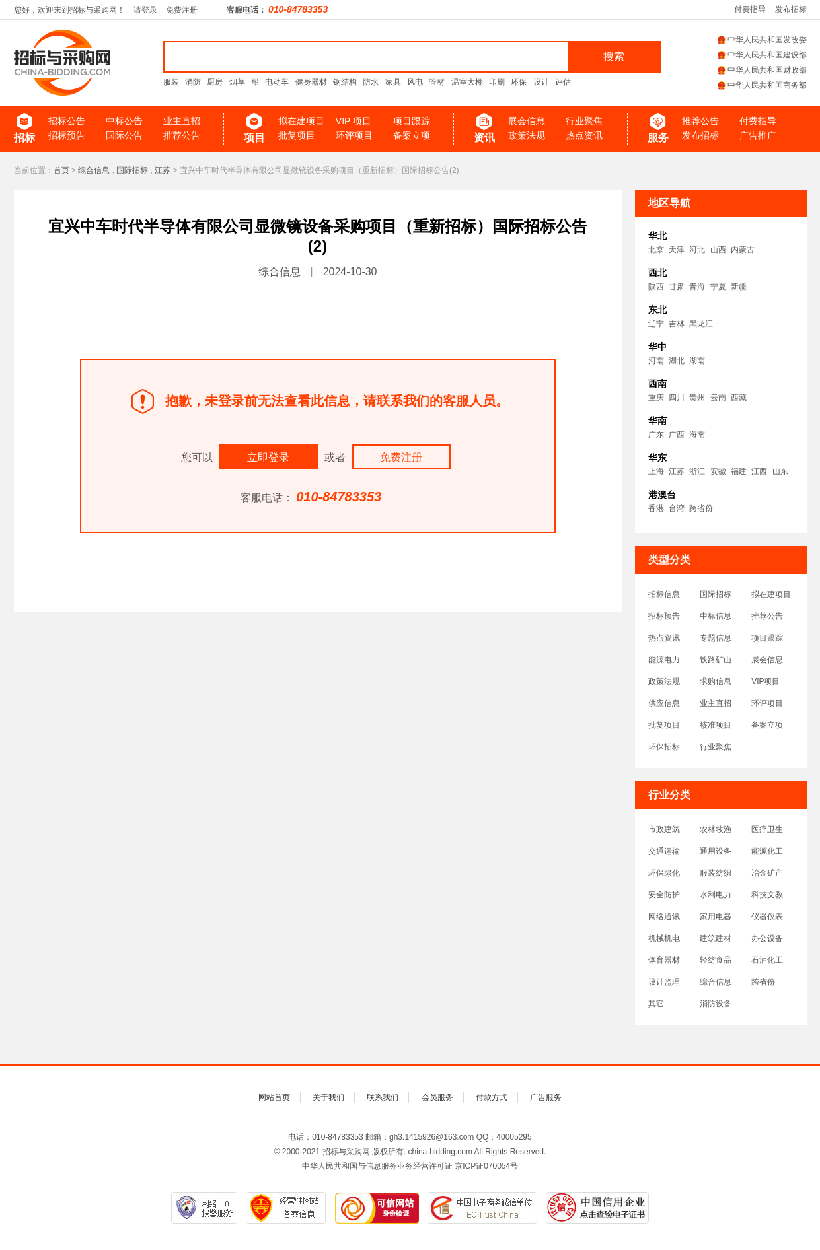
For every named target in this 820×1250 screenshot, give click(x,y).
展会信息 (526, 121)
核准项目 (715, 725)
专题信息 (715, 637)
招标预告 (66, 135)
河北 (697, 249)
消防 (193, 82)
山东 (780, 471)
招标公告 (66, 121)
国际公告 (124, 135)
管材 (437, 82)
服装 (171, 82)
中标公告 (124, 121)
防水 (371, 82)
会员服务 (437, 1097)
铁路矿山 (715, 659)
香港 (656, 508)
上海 (656, 471)
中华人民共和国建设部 (762, 54)
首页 (61, 170)
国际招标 (132, 170)
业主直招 (181, 121)
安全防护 (664, 894)
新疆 (739, 286)
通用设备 (715, 851)
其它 (656, 1003)
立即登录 (268, 457)
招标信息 (664, 594)
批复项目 (296, 135)
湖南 (697, 360)
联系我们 (382, 1097)
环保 (519, 82)
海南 (697, 434)
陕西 (656, 286)
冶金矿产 (767, 873)
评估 (563, 82)
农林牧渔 (715, 829)
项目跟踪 (411, 121)
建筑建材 (715, 938)
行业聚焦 (584, 121)
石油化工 (767, 960)
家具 (393, 82)
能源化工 (767, 851)
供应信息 (664, 703)
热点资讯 (584, 135)
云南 (718, 397)
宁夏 (718, 286)
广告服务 (546, 1097)
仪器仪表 (767, 916)
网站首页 (274, 1097)
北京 (656, 249)
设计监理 (664, 982)
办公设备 (767, 938)
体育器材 (664, 960)
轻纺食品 (715, 960)
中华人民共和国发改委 (762, 39)
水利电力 (715, 894)
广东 (656, 434)
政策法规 (526, 135)
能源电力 (664, 659)
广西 (677, 434)
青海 (697, 286)
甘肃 (677, 286)
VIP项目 (765, 681)
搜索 (613, 56)
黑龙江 (701, 323)
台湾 (677, 508)
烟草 (237, 82)
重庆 (656, 397)
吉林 (677, 323)
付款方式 (491, 1097)
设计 (541, 82)
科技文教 (767, 894)
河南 (656, 360)
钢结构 (345, 82)
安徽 (718, 471)
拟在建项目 (301, 121)
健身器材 (311, 82)
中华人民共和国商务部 (762, 85)
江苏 (162, 170)
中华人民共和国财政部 (762, 70)
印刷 (497, 82)
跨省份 (701, 508)
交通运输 (664, 851)
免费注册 (182, 10)
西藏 (739, 397)
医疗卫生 (767, 829)
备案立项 (411, 135)
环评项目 (354, 135)
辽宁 (656, 323)
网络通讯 (664, 916)
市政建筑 (664, 829)
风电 (415, 82)
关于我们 (328, 1097)
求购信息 (715, 681)
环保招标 (664, 746)
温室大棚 (467, 82)
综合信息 (94, 170)
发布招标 (791, 9)
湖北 (677, 360)
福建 (739, 471)
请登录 (145, 10)
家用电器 (715, 916)
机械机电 (664, 938)
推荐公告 (181, 135)
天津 (677, 249)
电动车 (277, 82)
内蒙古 (743, 249)
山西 (718, 249)
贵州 (697, 397)
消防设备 (715, 1003)
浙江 (697, 471)
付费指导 (750, 9)
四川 (677, 397)
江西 (759, 471)
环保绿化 (664, 873)
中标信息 (715, 616)
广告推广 (757, 135)
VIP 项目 (353, 121)
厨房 (215, 82)
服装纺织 (715, 873)
